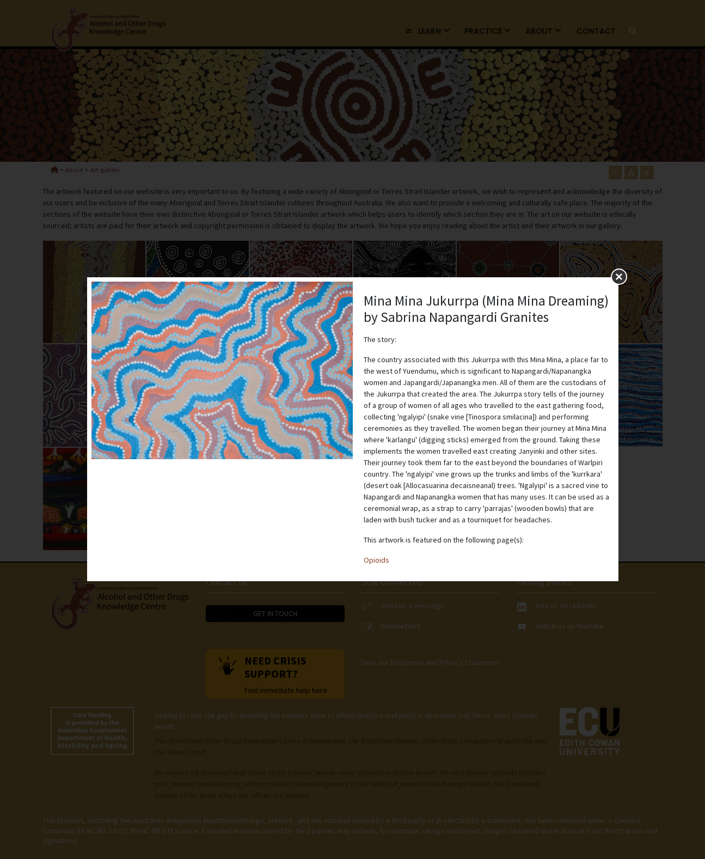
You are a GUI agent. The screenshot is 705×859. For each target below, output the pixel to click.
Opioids (376, 560)
